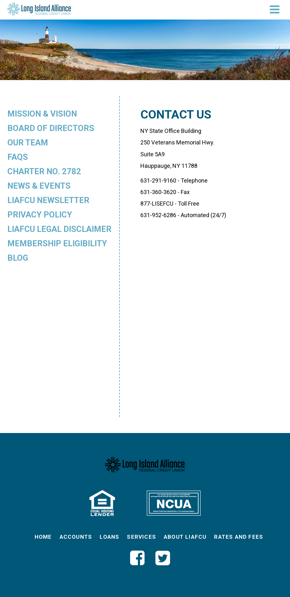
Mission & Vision (42, 114)
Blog (17, 258)
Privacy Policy (39, 214)
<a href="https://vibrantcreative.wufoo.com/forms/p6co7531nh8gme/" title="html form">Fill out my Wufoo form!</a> (211, 314)
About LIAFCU (185, 537)
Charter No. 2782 (44, 171)
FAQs (17, 157)
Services (141, 537)
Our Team (27, 142)
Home (43, 537)
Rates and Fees (238, 537)
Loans (109, 537)
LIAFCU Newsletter (48, 200)
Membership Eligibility (57, 243)
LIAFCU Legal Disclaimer (59, 229)
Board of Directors (50, 128)
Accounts (76, 537)
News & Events (38, 186)
